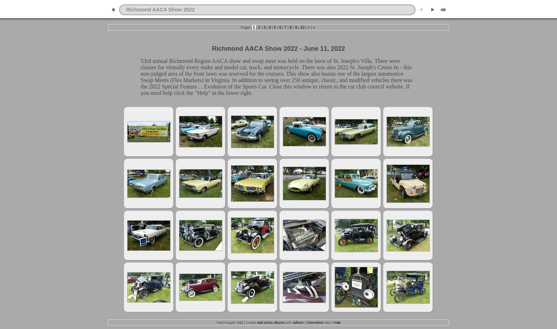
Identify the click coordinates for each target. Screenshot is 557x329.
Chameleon (315, 322)
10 (302, 27)
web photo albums (271, 322)
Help (337, 322)
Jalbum (298, 322)
